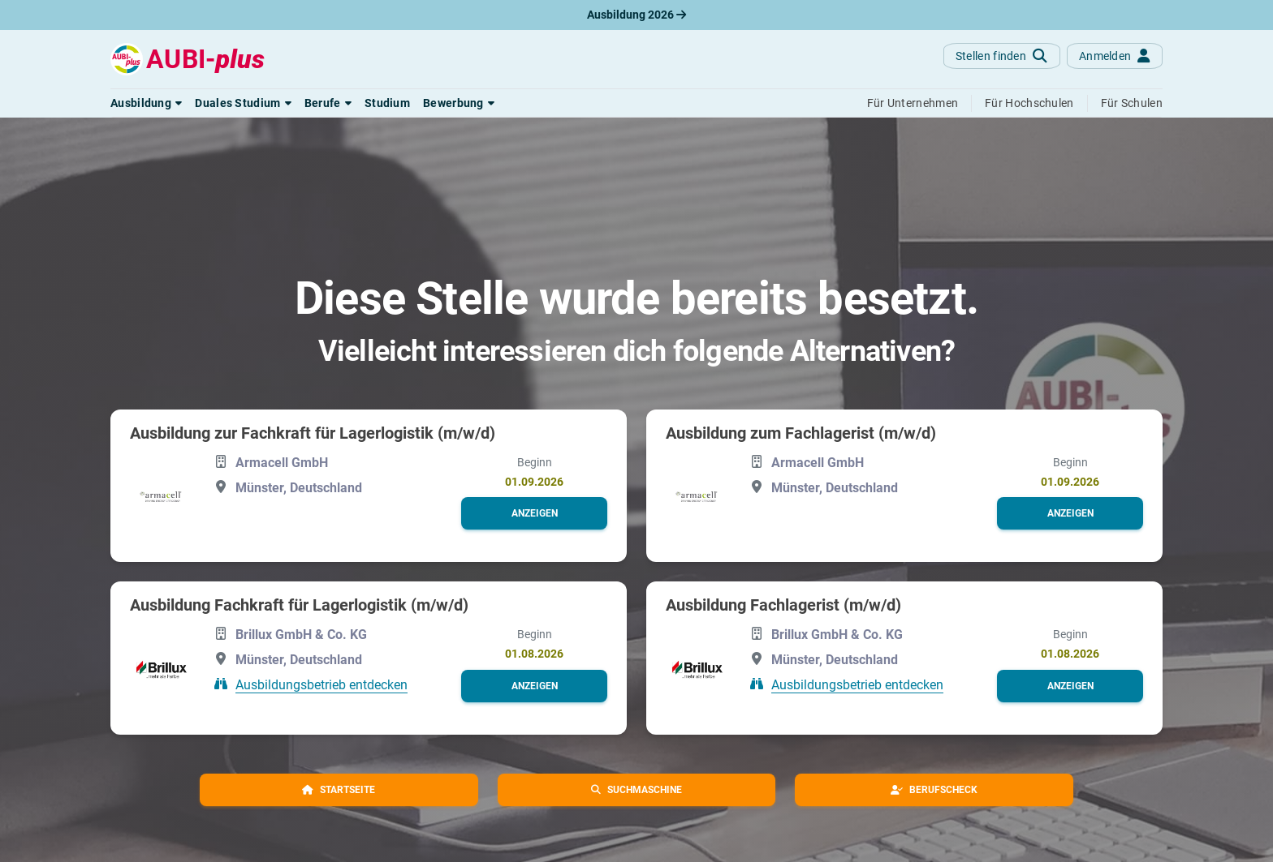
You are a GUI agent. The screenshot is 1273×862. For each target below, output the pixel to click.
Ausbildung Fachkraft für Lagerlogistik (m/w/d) (299, 605)
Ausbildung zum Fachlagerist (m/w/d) (801, 433)
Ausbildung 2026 (636, 14)
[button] (146, 103)
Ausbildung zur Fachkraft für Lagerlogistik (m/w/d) (312, 433)
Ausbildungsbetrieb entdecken (321, 684)
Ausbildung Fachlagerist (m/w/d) (783, 605)
